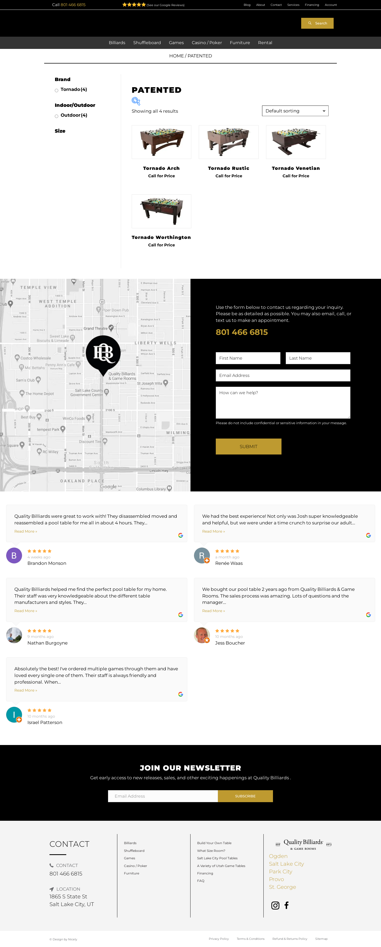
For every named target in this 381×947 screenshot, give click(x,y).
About (260, 5)
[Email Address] (163, 796)
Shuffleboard (134, 851)
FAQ (200, 881)
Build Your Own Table (214, 843)
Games (129, 858)
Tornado (74, 89)
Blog (247, 5)
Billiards (130, 843)
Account (331, 5)
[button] (317, 23)
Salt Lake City (286, 864)
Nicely (72, 939)
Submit (249, 446)
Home (176, 55)
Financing (312, 5)
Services (293, 5)
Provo (276, 879)
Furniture (131, 873)
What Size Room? (211, 851)
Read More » (25, 531)
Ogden (278, 856)
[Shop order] (295, 111)
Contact (276, 5)
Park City (280, 871)
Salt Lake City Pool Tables (217, 858)
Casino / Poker (135, 866)
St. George (282, 887)
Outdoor (74, 115)
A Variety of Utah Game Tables (221, 866)
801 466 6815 (73, 4)
